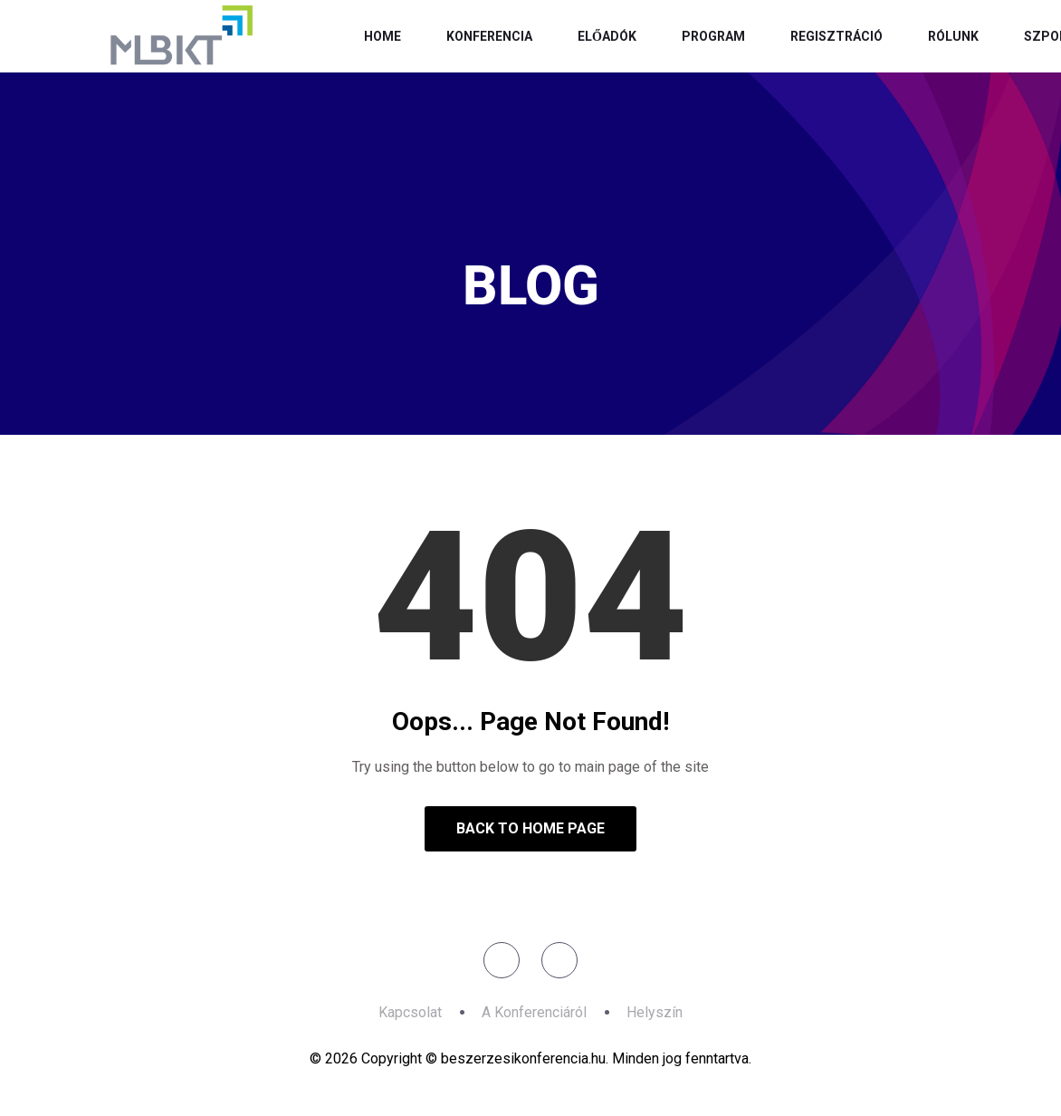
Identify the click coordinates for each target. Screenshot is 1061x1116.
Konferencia (489, 36)
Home (382, 36)
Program (713, 36)
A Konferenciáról (534, 1012)
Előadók (607, 36)
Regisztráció (836, 36)
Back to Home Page (530, 828)
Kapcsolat (410, 1012)
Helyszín (654, 1012)
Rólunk (953, 36)
